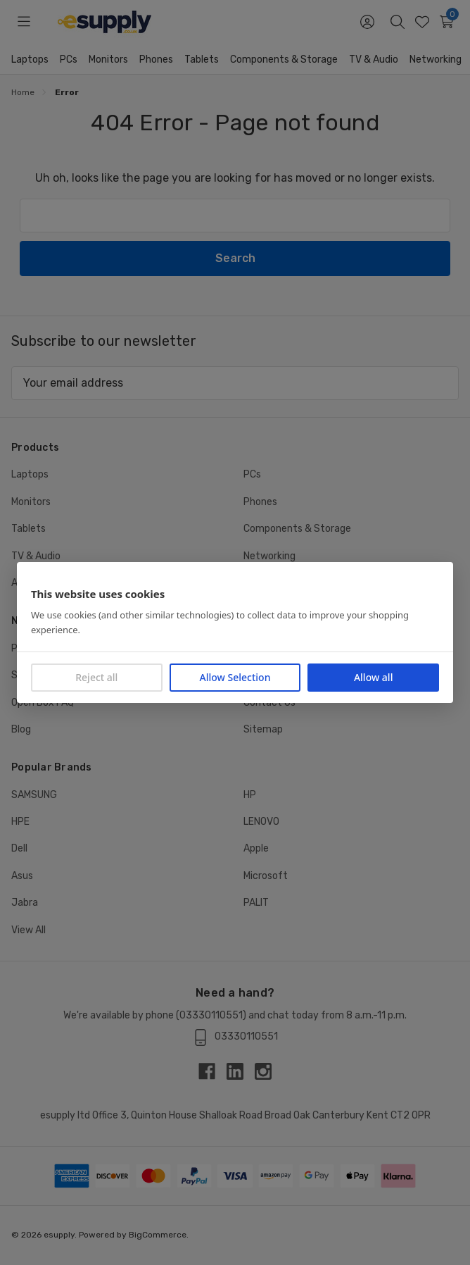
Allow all (373, 677)
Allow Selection (235, 677)
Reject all (96, 677)
